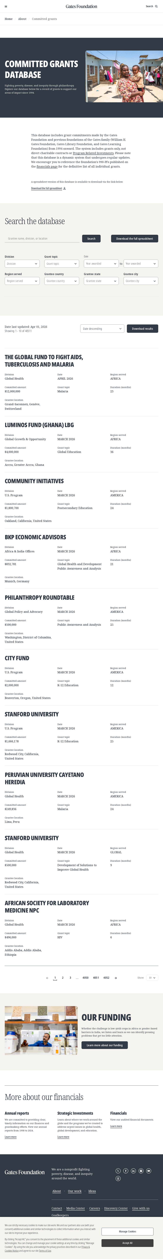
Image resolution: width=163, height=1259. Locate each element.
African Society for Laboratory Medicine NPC (47, 906)
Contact (57, 1208)
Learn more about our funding (105, 1045)
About (22, 19)
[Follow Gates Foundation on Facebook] (126, 1171)
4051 (96, 977)
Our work (75, 1191)
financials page (47, 166)
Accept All (127, 1243)
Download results (140, 330)
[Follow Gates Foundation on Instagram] (141, 1171)
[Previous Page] (47, 977)
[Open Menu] (6, 6)
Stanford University (32, 714)
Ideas (92, 1191)
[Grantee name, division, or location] (42, 238)
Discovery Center (116, 1208)
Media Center (75, 1208)
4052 (106, 977)
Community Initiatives (34, 481)
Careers (94, 1208)
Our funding (106, 1017)
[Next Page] (115, 977)
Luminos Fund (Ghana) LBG (39, 425)
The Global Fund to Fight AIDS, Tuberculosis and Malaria (44, 360)
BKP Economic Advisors (35, 537)
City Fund (17, 658)
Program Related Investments (93, 153)
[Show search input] (152, 6)
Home (9, 19)
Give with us (140, 1208)
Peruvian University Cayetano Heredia (44, 778)
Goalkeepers (60, 1215)
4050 (86, 977)
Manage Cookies (127, 1232)
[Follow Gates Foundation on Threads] (118, 1178)
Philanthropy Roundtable (39, 597)
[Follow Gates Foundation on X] (118, 1171)
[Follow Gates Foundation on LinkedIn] (133, 1171)
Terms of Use (45, 1251)
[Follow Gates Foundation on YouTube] (149, 1171)
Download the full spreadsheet (134, 238)
